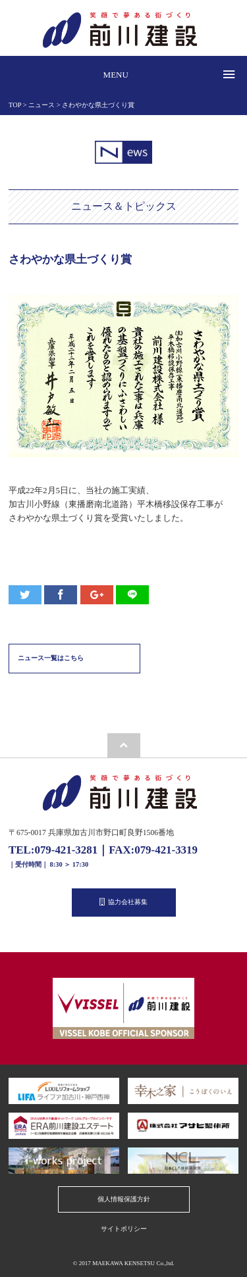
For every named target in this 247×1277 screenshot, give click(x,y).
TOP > (18, 104)
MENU (115, 75)
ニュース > (45, 104)
